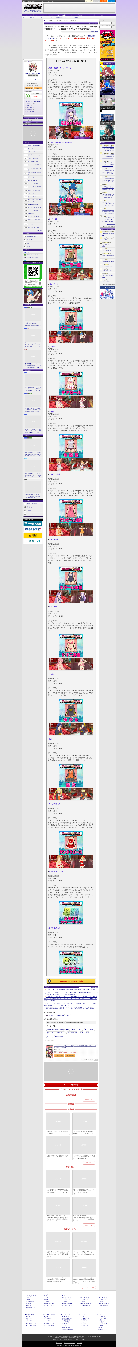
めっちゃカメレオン (107, 250)
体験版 (28, 1299)
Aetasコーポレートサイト (33, 514)
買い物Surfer (31, 213)
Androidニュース (67, 1318)
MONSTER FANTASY (107, 266)
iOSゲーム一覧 (66, 1327)
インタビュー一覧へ (89, 1287)
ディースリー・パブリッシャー (56, 1032)
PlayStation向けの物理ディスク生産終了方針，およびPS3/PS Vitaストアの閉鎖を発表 (108, 156)
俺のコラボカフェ (32, 196)
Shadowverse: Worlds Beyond (108, 234)
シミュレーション (77, 1029)
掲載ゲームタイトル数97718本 (33, 10)
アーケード (100, 1314)
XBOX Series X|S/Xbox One (33, 254)
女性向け (64, 15)
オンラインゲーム (31, 1296)
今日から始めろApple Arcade (35, 193)
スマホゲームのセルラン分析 (34, 169)
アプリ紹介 (65, 1323)
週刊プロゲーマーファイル (34, 155)
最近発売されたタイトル (62, 17)
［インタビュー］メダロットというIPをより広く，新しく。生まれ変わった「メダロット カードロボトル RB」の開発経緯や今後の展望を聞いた (33, 475)
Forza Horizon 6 (106, 281)
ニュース (29, 103)
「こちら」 (77, 1337)
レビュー (25, 17)
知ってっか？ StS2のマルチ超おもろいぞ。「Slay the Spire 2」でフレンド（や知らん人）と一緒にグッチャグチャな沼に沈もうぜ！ (33, 431)
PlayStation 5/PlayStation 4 (32, 257)
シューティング (102, 1323)
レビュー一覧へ (89, 1225)
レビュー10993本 (28, 11)
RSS (24, 1)
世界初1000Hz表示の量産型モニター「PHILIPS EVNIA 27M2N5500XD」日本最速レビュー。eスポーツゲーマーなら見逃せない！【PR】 (84, 1218)
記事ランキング (30, 1307)
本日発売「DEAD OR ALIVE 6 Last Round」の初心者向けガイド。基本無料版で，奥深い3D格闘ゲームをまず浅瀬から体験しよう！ (33, 323)
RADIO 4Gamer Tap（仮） (34, 180)
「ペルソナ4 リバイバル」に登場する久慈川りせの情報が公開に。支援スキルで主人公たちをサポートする (108, 188)
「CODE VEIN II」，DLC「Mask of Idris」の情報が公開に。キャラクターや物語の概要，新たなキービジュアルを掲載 (108, 211)
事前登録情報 (66, 1320)
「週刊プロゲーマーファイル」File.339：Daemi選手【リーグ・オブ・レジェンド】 (83, 1132)
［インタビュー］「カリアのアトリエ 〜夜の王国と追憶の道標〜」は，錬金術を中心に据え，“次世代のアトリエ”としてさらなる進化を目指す (33, 454)
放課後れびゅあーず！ (33, 227)
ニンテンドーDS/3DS (49, 1314)
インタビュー (43, 17)
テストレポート (84, 1318)
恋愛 (88, 1032)
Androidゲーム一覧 (67, 1329)
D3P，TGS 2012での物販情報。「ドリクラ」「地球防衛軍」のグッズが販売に (70, 1008)
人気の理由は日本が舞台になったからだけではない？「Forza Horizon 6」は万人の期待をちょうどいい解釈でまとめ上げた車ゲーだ (57, 1190)
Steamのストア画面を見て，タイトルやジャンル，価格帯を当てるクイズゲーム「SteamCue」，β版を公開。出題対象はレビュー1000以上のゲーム (108, 219)
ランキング (111, 1)
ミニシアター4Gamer (33, 210)
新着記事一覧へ (89, 1099)
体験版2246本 (37, 11)
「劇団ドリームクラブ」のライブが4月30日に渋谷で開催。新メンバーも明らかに (71, 989)
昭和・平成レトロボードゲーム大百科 (34, 200)
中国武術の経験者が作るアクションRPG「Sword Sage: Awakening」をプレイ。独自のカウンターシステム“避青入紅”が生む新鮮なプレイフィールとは (57, 1218)
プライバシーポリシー (32, 503)
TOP (26, 15)
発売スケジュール (49, 1303)
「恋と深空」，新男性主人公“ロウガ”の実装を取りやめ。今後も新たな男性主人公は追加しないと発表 (108, 148)
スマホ (57, 15)
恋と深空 (104, 239)
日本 (82, 1032)
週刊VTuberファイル (33, 161)
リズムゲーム (102, 1325)
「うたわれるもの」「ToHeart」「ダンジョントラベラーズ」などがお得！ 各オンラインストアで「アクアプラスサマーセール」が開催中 (108, 172)
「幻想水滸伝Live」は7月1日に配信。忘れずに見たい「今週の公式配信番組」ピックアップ (57, 1157)
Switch (51, 15)
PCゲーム (29, 252)
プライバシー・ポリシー (69, 1343)
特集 (28, 105)
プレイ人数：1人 (72, 1032)
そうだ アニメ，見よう (33, 183)
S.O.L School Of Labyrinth (108, 261)
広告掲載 (79, 1343)
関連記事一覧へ (94, 987)
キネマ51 (30, 224)
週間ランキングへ (111, 224)
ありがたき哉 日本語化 (33, 216)
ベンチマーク (84, 1325)
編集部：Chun (94, 31)
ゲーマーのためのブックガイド (34, 187)
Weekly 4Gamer (31, 148)
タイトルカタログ (49, 1305)
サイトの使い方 (42, 1)
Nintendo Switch (30, 260)
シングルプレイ (90, 1029)
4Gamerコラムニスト (33, 204)
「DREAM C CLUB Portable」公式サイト (72, 981)
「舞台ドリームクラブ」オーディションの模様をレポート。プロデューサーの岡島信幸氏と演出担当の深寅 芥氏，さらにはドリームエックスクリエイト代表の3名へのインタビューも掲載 (70, 998)
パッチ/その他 (31, 111)
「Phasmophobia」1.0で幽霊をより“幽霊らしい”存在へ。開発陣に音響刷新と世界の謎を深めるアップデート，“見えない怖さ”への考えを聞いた (84, 1280)
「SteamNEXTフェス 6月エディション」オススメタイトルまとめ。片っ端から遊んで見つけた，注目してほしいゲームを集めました (33, 344)
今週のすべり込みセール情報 (34, 173)
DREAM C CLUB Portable (32, 73)
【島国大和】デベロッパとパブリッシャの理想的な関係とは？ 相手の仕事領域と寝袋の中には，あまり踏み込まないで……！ (33, 365)
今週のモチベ (31, 151)
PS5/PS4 (44, 15)
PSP (68, 1029)
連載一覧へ (39, 230)
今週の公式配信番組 (33, 158)
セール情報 (65, 1322)
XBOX (36, 15)
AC (86, 15)
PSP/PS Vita (100, 1294)
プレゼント (29, 239)
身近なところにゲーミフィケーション (34, 220)
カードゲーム (102, 1322)
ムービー (51, 17)
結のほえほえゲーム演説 (34, 190)
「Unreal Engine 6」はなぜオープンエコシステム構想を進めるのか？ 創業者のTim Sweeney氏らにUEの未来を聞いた (32, 496)
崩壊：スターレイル (107, 270)
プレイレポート (34, 17)
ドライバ (29, 246)
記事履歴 (104, 1)
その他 (100, 1327)
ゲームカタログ (74, 17)
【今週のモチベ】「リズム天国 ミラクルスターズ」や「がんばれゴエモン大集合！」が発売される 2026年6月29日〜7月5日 (84, 1157)
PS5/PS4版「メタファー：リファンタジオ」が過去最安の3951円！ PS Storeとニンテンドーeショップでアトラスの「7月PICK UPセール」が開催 (108, 203)
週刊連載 (28, 1303)
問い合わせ (51, 1)
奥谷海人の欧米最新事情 (34, 145)
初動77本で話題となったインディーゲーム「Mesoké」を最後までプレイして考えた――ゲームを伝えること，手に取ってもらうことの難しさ (33, 389)
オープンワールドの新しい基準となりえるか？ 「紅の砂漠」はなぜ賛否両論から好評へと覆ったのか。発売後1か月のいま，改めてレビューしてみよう (33, 410)
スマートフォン (65, 1314)
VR (71, 15)
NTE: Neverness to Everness (108, 256)
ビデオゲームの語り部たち (34, 207)
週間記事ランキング (31, 236)
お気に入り (96, 1)
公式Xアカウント (32, 1)
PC (31, 15)
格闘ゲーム (101, 1320)
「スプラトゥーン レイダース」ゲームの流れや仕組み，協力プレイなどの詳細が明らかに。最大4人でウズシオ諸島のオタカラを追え (108, 164)
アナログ (92, 15)
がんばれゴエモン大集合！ (107, 276)
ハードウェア (78, 15)
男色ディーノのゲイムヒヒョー (34, 165)
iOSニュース (65, 1316)
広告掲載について (31, 510)
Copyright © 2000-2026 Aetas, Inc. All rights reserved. (69, 1345)
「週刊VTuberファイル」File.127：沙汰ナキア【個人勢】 (57, 1132)
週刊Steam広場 (31, 177)
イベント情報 (102, 1318)
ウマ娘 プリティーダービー (108, 245)
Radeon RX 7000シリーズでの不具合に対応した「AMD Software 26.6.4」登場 (108, 196)
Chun (59, 1036)
